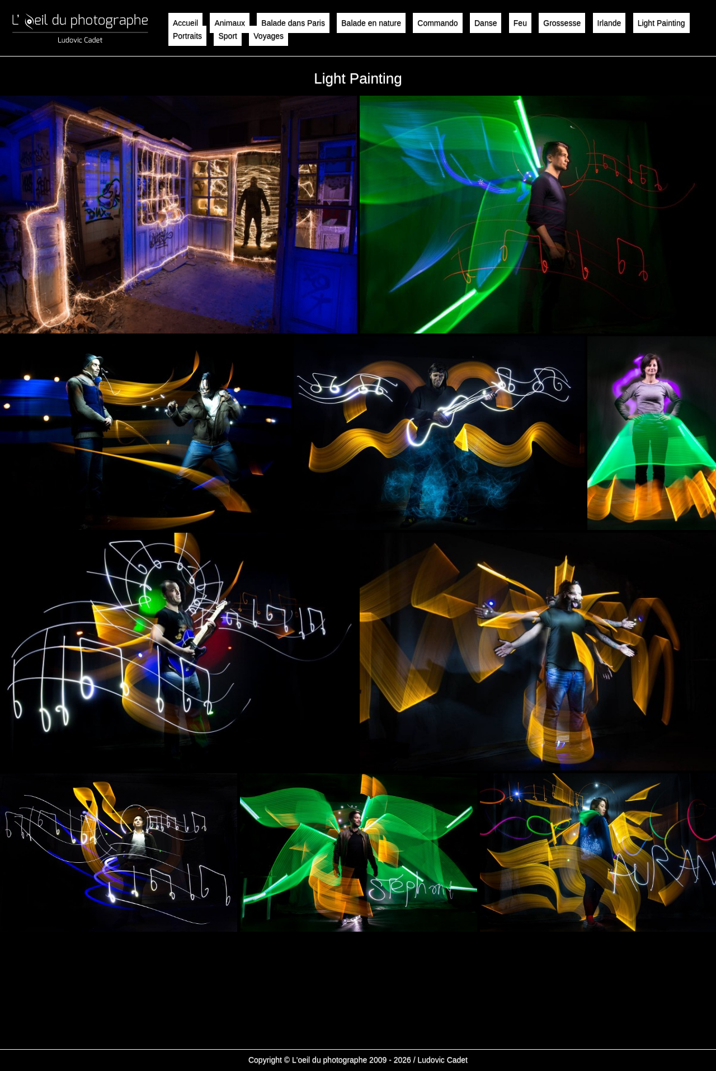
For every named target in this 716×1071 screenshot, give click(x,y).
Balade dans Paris (293, 22)
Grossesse (562, 22)
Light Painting (661, 22)
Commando (437, 22)
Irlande (609, 22)
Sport (227, 35)
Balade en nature (371, 22)
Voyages (268, 35)
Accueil (185, 22)
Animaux (229, 22)
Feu (520, 22)
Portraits (187, 35)
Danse (485, 22)
